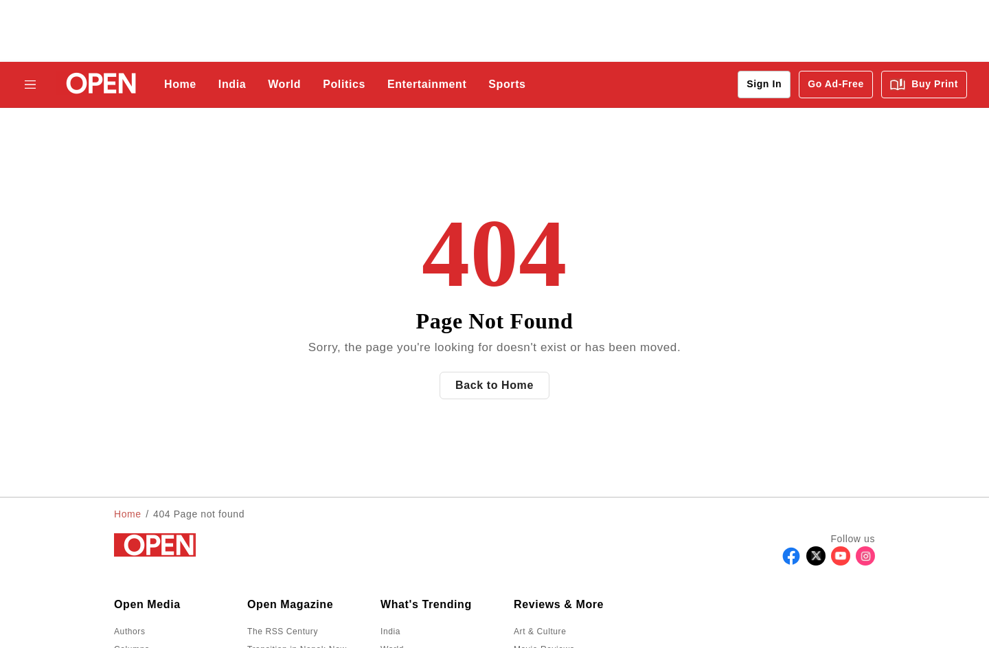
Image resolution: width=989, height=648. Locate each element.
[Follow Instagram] (865, 562)
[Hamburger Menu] (30, 84)
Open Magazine (290, 604)
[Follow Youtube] (840, 562)
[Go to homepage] (97, 84)
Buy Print (924, 84)
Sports (506, 84)
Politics (344, 84)
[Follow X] (816, 562)
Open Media (147, 604)
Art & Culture (540, 631)
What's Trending (426, 604)
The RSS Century (282, 631)
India (232, 84)
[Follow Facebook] (791, 562)
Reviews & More (559, 604)
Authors (130, 631)
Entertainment (426, 84)
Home (180, 84)
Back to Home (494, 385)
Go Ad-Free (836, 83)
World (284, 84)
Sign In (764, 83)
